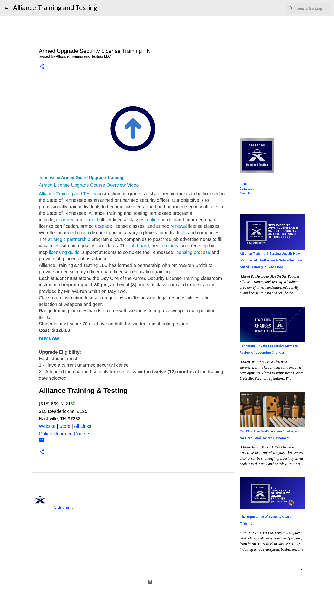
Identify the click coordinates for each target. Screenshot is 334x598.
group (83, 232)
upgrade (103, 226)
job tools (169, 245)
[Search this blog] (306, 8)
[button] (42, 67)
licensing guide (64, 252)
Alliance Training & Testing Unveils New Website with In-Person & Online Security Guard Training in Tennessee (271, 260)
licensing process (192, 252)
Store (65, 426)
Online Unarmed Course (64, 433)
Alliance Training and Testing (55, 8)
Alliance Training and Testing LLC (77, 493)
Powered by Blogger (167, 582)
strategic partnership (69, 239)
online (153, 219)
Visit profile (64, 508)
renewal (179, 226)
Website (47, 426)
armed (91, 219)
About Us (245, 193)
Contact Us (247, 188)
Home (243, 184)
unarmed (65, 219)
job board (139, 245)
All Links (82, 426)
